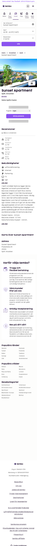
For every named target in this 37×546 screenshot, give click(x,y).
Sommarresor (6, 385)
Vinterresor (22, 385)
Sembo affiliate (18, 539)
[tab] (4, 16)
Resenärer (7, 37)
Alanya (4, 366)
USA (3, 358)
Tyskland (21, 353)
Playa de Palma (6, 372)
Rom (3, 374)
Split (21, 53)
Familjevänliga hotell (25, 392)
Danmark (21, 348)
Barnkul (21, 395)
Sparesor (21, 390)
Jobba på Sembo (18, 490)
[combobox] (17, 25)
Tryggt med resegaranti (18, 494)
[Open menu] (33, 6)
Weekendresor (6, 395)
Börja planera (18, 116)
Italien (3, 353)
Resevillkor (18, 482)
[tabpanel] (18, 33)
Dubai (20, 377)
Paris (3, 369)
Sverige (4, 356)
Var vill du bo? (7, 23)
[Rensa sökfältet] (33, 24)
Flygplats (9, 111)
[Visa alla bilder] (31, 83)
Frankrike (22, 351)
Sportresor (5, 390)
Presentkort (18, 535)
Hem (3, 53)
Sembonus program (18, 524)
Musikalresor (5, 398)
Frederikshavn (23, 374)
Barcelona (22, 369)
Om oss (19, 486)
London (21, 372)
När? (5, 30)
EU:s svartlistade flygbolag (18, 508)
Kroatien (12, 53)
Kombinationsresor (24, 387)
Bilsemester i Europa (8, 392)
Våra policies (18, 518)
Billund (21, 366)
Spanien (4, 348)
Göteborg (4, 377)
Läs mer (5, 183)
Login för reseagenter (18, 502)
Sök (18, 44)
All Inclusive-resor (7, 387)
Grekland (21, 356)
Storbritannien (23, 358)
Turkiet (4, 351)
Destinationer (18, 498)
